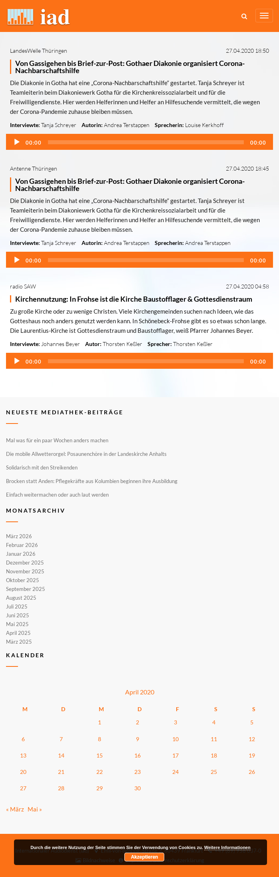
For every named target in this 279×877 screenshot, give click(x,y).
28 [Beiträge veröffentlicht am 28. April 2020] (61, 788)
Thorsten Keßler (122, 343)
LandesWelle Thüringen (38, 50)
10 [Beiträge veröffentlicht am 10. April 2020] (175, 739)
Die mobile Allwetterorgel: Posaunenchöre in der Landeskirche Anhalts (86, 454)
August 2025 (21, 598)
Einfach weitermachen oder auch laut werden (57, 494)
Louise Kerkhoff (204, 124)
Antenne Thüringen (33, 168)
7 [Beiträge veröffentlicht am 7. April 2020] (61, 739)
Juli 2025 (17, 606)
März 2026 (19, 536)
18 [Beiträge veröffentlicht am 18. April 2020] (214, 755)
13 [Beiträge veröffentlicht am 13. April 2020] (23, 755)
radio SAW (23, 286)
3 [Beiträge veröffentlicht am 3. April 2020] (175, 722)
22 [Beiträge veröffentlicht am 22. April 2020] (99, 771)
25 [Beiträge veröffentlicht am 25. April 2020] (214, 771)
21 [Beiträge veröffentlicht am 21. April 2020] (61, 771)
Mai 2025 (17, 624)
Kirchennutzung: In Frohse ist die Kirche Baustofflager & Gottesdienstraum (133, 298)
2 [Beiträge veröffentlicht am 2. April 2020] (137, 722)
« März (15, 809)
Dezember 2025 (25, 562)
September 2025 (25, 589)
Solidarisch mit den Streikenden (42, 467)
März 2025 (19, 641)
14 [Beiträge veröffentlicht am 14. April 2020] (61, 755)
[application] (139, 142)
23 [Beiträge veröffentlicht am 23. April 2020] (137, 771)
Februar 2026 (22, 545)
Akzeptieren (144, 857)
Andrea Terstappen (126, 124)
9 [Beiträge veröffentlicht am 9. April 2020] (137, 739)
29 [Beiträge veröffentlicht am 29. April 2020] (99, 788)
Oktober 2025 (22, 580)
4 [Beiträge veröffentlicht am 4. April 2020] (213, 722)
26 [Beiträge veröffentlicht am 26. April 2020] (252, 771)
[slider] (146, 142)
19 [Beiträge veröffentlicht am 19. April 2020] (252, 755)
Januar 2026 (21, 554)
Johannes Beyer (60, 343)
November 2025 (25, 571)
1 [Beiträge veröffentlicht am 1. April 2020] (99, 722)
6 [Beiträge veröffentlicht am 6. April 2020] (23, 739)
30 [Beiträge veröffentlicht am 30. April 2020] (137, 788)
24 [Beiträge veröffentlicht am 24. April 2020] (175, 771)
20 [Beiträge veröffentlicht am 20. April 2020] (23, 771)
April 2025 (18, 633)
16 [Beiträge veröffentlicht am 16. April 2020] (137, 755)
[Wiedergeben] (17, 142)
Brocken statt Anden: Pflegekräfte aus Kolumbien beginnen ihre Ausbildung (91, 481)
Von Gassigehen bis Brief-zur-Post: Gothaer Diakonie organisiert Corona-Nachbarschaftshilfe (130, 67)
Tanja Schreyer (58, 124)
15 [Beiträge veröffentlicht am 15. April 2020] (99, 755)
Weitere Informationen (227, 847)
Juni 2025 (17, 615)
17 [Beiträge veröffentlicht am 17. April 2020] (175, 755)
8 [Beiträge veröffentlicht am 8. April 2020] (99, 739)
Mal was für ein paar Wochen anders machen (57, 440)
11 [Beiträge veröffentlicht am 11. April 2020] (214, 739)
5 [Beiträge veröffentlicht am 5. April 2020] (251, 722)
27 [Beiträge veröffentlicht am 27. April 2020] (23, 788)
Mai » (35, 809)
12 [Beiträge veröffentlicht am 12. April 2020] (252, 739)
